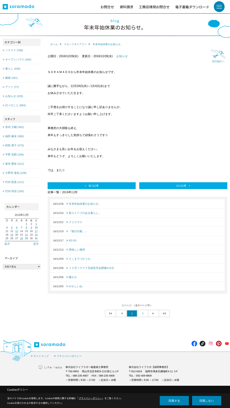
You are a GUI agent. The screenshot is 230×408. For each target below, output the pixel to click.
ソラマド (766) (14, 50)
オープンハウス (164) (18, 59)
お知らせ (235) (14, 96)
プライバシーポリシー (69, 356)
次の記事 (181, 185)
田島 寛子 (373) (14, 145)
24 (36, 234)
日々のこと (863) (15, 105)
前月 (7, 243)
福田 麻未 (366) (14, 136)
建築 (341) (11, 77)
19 (11, 234)
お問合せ (107, 6)
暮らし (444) (12, 68)
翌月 (36, 243)
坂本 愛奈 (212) (14, 163)
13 (16, 231)
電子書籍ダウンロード (192, 6)
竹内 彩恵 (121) (14, 182)
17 (36, 231)
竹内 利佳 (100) (14, 191)
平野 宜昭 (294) (14, 154)
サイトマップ (41, 356)
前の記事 (94, 185)
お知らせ (122, 56)
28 (21, 238)
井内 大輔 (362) (14, 127)
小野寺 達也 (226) (15, 172)
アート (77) (12, 86)
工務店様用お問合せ (154, 6)
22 (26, 234)
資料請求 (126, 6)
